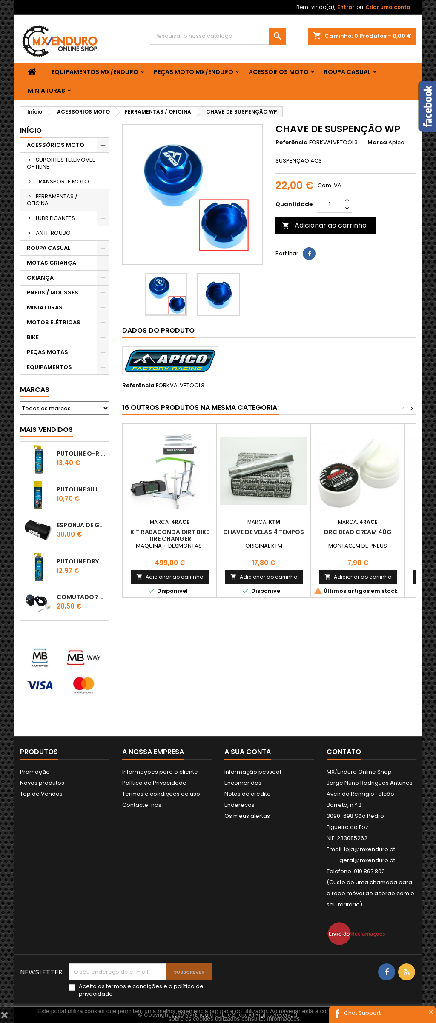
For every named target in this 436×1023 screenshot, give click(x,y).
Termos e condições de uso (161, 794)
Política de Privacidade (154, 783)
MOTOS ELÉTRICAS (53, 322)
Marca (377, 142)
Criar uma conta (387, 7)
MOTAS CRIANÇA (51, 263)
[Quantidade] (329, 204)
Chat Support (362, 1013)
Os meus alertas (247, 816)
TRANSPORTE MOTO (62, 181)
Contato (344, 752)
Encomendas (242, 783)
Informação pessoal (252, 772)
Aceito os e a (141, 990)
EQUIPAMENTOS (49, 367)
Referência (291, 142)
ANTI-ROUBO (53, 233)
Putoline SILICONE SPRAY (81, 489)
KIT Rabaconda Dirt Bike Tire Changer (169, 535)
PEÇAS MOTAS (47, 352)
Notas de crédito (247, 794)
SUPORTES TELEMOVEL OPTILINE (61, 163)
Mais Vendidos (46, 429)
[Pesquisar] (218, 36)
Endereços (239, 805)
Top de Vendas (41, 794)
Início (31, 130)
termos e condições (134, 986)
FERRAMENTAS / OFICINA (52, 199)
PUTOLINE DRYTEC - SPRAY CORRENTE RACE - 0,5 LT (81, 561)
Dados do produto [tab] (158, 330)
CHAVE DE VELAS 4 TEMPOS (263, 532)
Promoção (35, 772)
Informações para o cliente (160, 772)
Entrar (345, 7)
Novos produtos (42, 783)
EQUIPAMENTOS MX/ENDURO (95, 72)
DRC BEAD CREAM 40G (358, 532)
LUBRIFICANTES (55, 218)
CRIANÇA (40, 278)
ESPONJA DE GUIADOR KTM (81, 525)
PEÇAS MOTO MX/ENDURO (193, 72)
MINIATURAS (46, 90)
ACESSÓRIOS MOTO (279, 72)
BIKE (33, 337)
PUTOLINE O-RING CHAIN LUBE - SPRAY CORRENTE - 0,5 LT (81, 453)
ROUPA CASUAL (347, 72)
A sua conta (247, 752)
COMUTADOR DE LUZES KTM (81, 597)
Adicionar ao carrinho (324, 225)
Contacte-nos (141, 805)
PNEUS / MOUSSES (52, 293)
